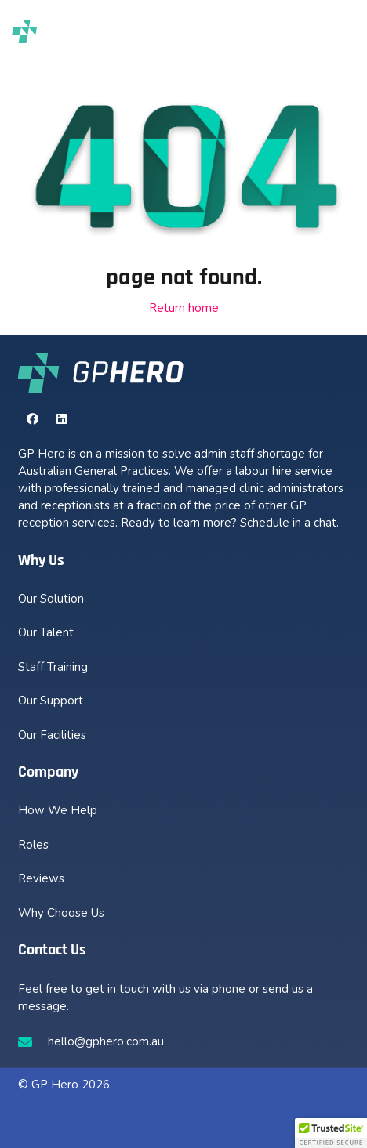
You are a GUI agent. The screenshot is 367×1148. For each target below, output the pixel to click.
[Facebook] (33, 419)
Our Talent (46, 632)
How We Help (57, 810)
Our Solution (51, 599)
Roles (33, 845)
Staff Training (53, 667)
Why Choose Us (61, 913)
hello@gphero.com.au (106, 1041)
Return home (184, 308)
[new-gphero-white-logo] (101, 372)
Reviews (41, 878)
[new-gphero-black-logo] (61, 31)
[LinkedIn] (62, 419)
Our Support (50, 700)
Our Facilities (52, 735)
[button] (336, 31)
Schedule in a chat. (289, 523)
